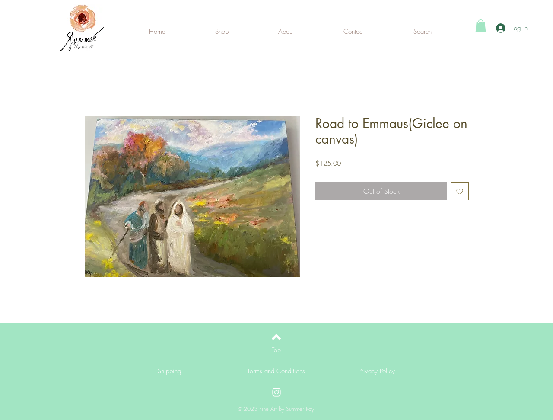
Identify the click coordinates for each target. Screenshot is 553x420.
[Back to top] (276, 337)
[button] (480, 25)
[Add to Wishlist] (460, 191)
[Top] (276, 350)
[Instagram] (276, 392)
